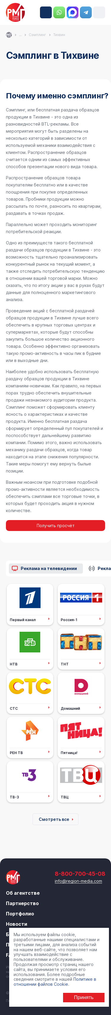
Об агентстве (23, 893)
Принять (84, 997)
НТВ (13, 664)
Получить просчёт (56, 525)
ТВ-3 (14, 797)
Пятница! (69, 753)
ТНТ (65, 664)
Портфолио (20, 914)
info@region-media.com (78, 881)
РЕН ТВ (16, 753)
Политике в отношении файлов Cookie (55, 982)
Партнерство (22, 903)
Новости (16, 924)
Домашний (70, 708)
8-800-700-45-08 (46, 12)
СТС (14, 708)
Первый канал (23, 620)
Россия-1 (69, 620)
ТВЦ (65, 797)
